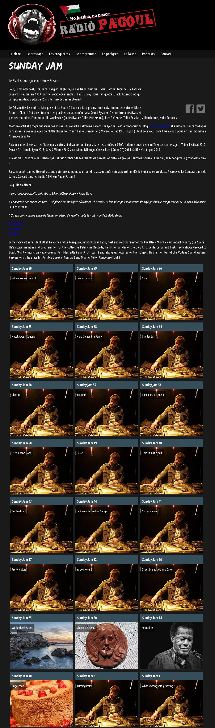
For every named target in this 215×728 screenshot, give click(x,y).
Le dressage (34, 54)
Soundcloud (16, 224)
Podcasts (148, 54)
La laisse (130, 54)
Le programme (86, 54)
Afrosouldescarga (159, 126)
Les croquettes (59, 54)
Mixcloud (14, 229)
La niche (15, 54)
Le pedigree (110, 54)
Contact (166, 54)
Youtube (14, 234)
